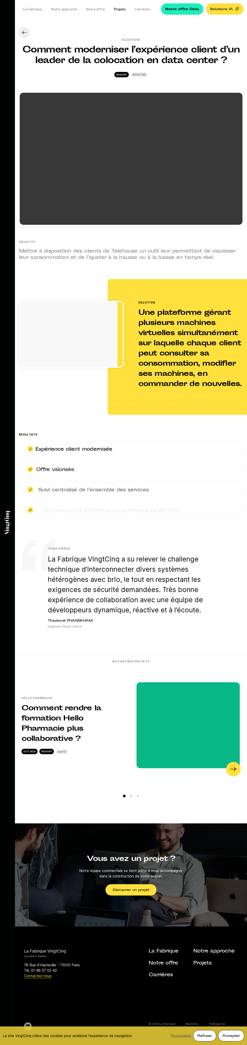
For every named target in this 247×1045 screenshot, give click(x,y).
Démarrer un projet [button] (131, 890)
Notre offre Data (182, 9)
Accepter (231, 1036)
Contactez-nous (38, 976)
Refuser (204, 1036)
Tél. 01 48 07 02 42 (40, 970)
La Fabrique (32, 9)
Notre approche (64, 9)
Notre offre (95, 9)
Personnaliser (181, 1036)
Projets (119, 9)
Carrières (142, 9)
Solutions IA (224, 9)
